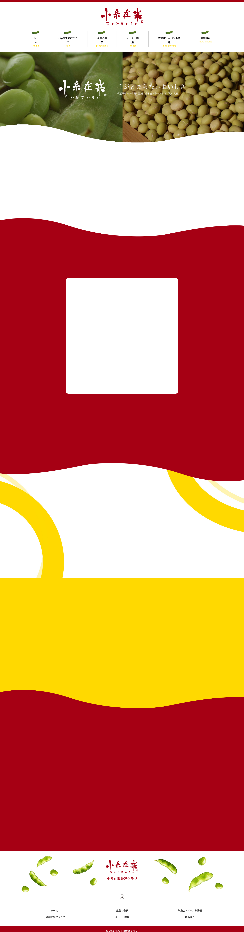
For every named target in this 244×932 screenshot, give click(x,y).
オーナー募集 (132, 39)
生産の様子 (102, 39)
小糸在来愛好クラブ (68, 39)
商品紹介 (205, 39)
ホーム (36, 39)
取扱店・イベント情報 (169, 39)
